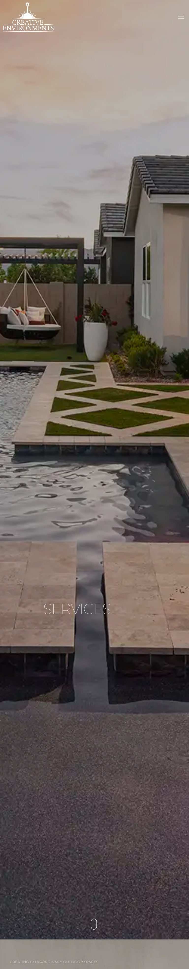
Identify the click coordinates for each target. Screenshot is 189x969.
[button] (181, 17)
